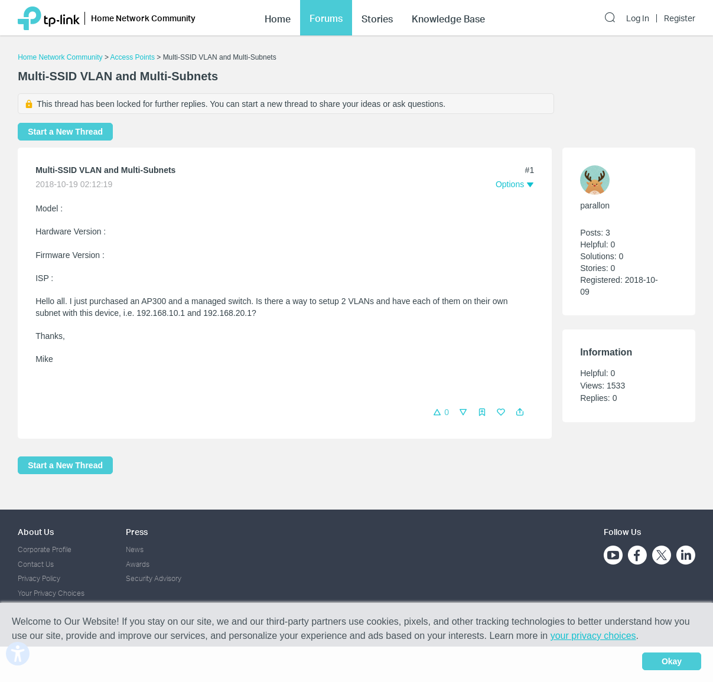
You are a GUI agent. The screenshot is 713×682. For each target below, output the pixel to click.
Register (679, 18)
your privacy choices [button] (593, 636)
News (135, 549)
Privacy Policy (39, 578)
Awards (137, 564)
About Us (36, 532)
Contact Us (36, 564)
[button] (520, 412)
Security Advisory (153, 578)
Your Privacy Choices (51, 593)
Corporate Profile (44, 549)
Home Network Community (60, 57)
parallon (595, 205)
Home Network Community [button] (143, 18)
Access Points (132, 57)
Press (137, 532)
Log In (637, 18)
